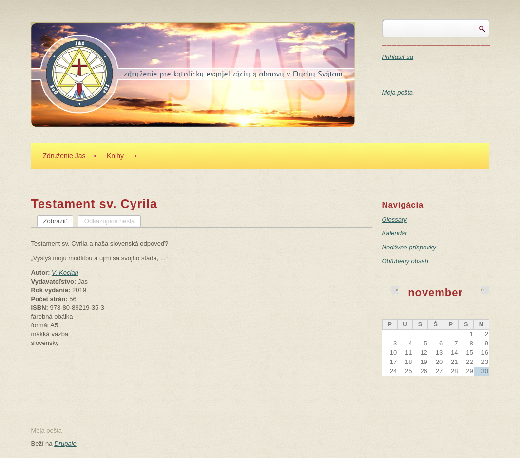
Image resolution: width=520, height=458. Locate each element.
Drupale (65, 443)
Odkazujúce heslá (109, 221)
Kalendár (394, 233)
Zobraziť (58, 221)
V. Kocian (65, 272)
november (435, 292)
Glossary (394, 219)
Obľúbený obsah (405, 261)
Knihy (115, 156)
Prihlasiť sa (398, 56)
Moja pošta (397, 92)
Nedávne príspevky (409, 247)
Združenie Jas (64, 156)
